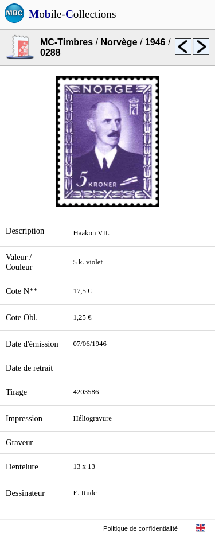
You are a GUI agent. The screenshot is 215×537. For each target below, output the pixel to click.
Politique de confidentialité (140, 528)
